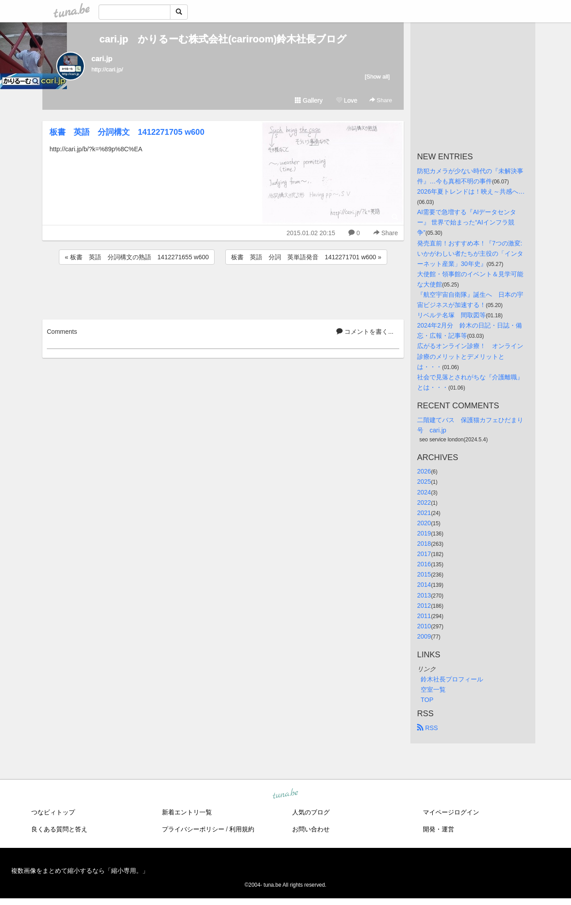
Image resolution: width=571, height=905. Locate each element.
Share (380, 100)
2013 (424, 595)
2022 (424, 502)
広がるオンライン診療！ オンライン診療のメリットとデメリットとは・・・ (470, 356)
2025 (424, 481)
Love (346, 100)
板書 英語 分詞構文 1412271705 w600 (127, 132)
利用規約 (241, 829)
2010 (424, 626)
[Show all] (377, 76)
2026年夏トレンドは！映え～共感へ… (471, 191)
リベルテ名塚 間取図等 (451, 315)
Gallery (309, 100)
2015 (424, 574)
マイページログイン (451, 812)
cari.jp (101, 58)
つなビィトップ (53, 812)
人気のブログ (311, 812)
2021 (424, 512)
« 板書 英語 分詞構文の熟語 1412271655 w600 (137, 257)
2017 (424, 553)
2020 (424, 523)
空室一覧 (433, 689)
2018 (424, 543)
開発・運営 (438, 829)
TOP (427, 699)
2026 (424, 471)
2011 (424, 615)
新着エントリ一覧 (187, 812)
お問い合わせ (311, 829)
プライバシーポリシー (193, 829)
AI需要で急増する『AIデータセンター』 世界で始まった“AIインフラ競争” (466, 222)
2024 (424, 492)
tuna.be (285, 794)
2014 (424, 584)
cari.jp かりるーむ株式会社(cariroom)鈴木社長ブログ (223, 39)
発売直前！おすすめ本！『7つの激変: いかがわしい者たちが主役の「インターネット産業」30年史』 (470, 253)
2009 (424, 636)
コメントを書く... (364, 331)
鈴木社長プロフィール (452, 679)
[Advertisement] (223, 290)
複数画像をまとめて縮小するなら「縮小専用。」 (80, 870)
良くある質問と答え (59, 829)
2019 (424, 533)
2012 (424, 605)
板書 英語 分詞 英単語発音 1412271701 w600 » (306, 257)
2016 (424, 564)
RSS (427, 727)
